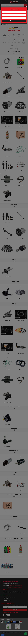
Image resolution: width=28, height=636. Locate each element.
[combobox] (14, 12)
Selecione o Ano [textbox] (5, 17)
